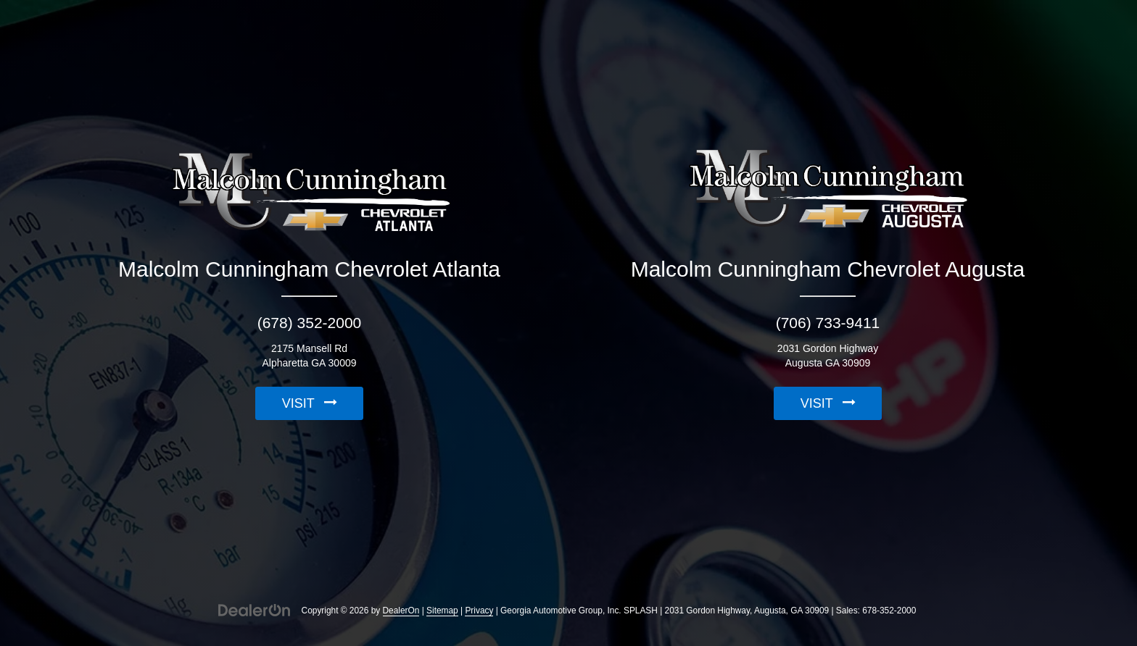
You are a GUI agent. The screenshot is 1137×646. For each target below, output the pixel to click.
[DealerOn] (255, 610)
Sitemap (442, 610)
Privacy (479, 610)
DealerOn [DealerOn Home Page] (401, 610)
